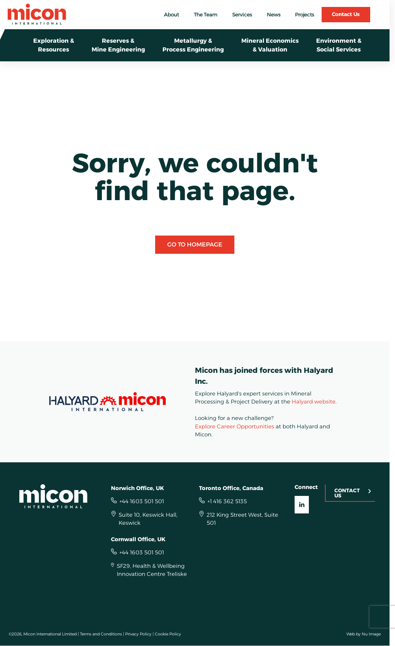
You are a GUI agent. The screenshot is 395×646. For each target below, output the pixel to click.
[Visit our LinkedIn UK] (302, 504)
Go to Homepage (194, 244)
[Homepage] (57, 496)
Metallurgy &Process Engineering (193, 45)
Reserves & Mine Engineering (118, 45)
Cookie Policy (168, 634)
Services (242, 15)
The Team (205, 15)
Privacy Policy (138, 634)
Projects (304, 15)
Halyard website (313, 401)
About (171, 15)
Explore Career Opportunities (234, 426)
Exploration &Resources (53, 45)
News (273, 15)
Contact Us (346, 14)
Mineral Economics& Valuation (270, 45)
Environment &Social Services (338, 45)
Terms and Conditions (101, 634)
